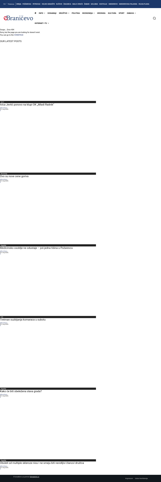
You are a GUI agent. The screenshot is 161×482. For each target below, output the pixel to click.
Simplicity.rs (34, 477)
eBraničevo (3, 108)
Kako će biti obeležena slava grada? (21, 391)
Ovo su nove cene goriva (14, 176)
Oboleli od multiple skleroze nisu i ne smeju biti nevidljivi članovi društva (42, 462)
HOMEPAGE (18, 35)
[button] (154, 18)
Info (2, 317)
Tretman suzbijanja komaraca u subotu (23, 319)
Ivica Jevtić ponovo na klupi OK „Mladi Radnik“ (27, 104)
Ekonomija (4, 174)
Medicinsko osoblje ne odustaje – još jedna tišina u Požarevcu (36, 247)
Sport (2, 102)
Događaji (3, 245)
